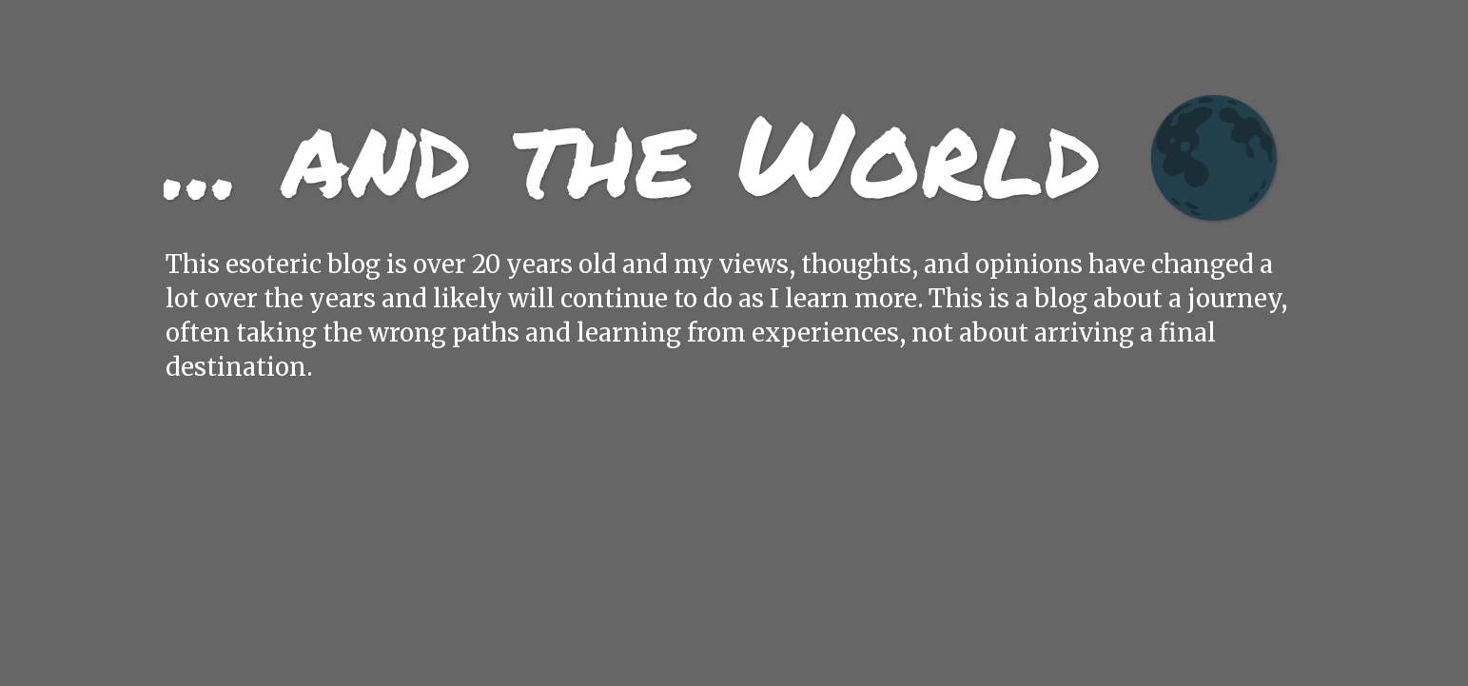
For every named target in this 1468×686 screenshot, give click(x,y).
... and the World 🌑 (724, 151)
